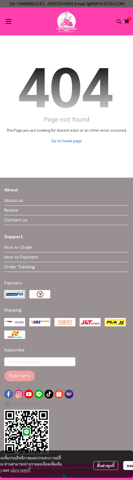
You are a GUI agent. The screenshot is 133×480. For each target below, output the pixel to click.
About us (13, 200)
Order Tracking (19, 267)
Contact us (15, 220)
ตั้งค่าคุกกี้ (106, 465)
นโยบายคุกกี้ (20, 469)
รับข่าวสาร (19, 376)
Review (11, 210)
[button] (119, 21)
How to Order (18, 247)
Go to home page (66, 140)
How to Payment (21, 257)
